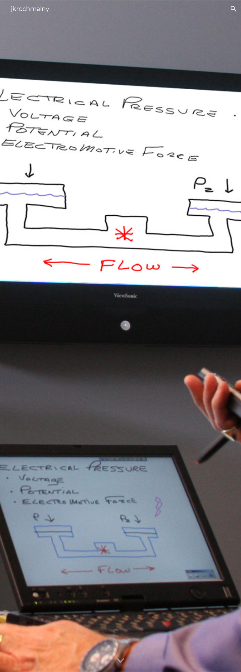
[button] (233, 8)
